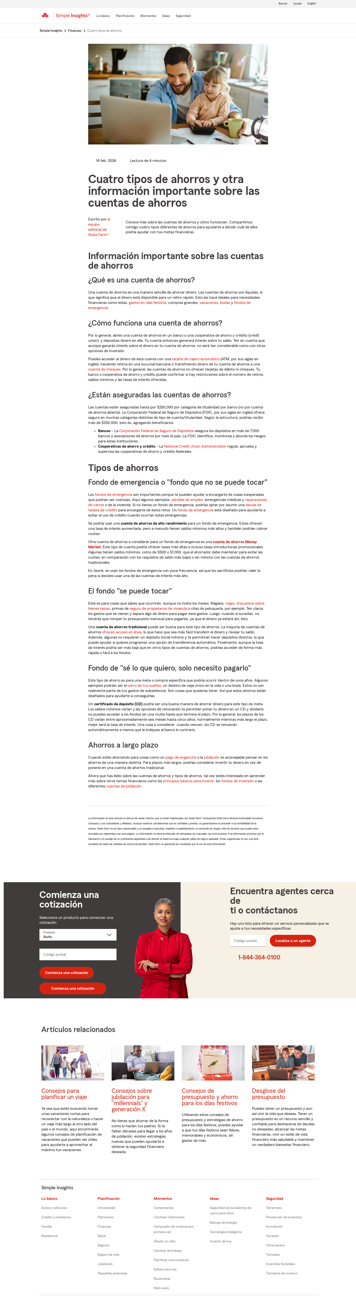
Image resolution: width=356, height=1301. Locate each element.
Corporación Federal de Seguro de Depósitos (156, 431)
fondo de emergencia (195, 510)
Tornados (273, 1254)
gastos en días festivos (147, 303)
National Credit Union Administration (195, 446)
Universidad (106, 1208)
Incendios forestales (280, 1264)
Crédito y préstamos (56, 1217)
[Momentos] (148, 16)
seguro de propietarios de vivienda (158, 609)
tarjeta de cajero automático (196, 359)
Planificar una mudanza (171, 1260)
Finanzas (104, 1226)
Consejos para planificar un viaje (64, 1094)
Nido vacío (161, 1288)
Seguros (103, 1245)
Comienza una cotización (66, 973)
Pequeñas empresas (112, 1273)
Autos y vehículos (54, 1208)
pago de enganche (181, 757)
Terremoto (273, 1208)
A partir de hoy (221, 1241)
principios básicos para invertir (188, 781)
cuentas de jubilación (123, 786)
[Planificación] (125, 16)
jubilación (212, 757)
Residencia (49, 1236)
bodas (225, 303)
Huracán (272, 1236)
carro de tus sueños (144, 686)
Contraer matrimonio (169, 1217)
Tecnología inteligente (226, 1232)
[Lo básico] (103, 16)
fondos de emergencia (113, 495)
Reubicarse (162, 1279)
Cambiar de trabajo (168, 1251)
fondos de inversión (237, 781)
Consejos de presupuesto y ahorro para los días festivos (210, 1097)
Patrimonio (106, 1217)
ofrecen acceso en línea (121, 632)
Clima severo (275, 1245)
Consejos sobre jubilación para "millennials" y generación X (132, 1100)
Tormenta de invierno (281, 1273)
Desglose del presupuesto (268, 1094)
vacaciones (209, 303)
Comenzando (163, 1208)
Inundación (274, 1226)
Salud (102, 1236)
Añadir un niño (164, 1241)
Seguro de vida (108, 1254)
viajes (230, 603)
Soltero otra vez (165, 1269)
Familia (46, 1226)
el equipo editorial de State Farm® (99, 227)
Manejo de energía (223, 1222)
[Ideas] (166, 16)
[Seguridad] (183, 16)
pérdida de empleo (187, 500)
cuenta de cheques (104, 369)
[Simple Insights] (73, 17)
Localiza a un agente (292, 941)
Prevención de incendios (284, 1217)
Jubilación (105, 1264)
